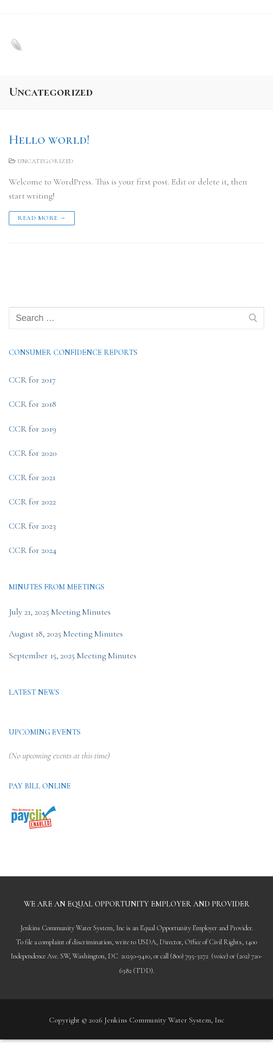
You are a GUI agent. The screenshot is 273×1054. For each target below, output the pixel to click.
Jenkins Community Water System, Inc (123, 36)
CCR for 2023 (32, 525)
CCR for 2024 (32, 550)
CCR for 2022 (32, 501)
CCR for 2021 (32, 477)
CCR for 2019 (32, 428)
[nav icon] (247, 44)
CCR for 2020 (33, 453)
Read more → (41, 218)
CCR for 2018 (32, 404)
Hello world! (49, 140)
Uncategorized (41, 161)
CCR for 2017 (32, 379)
